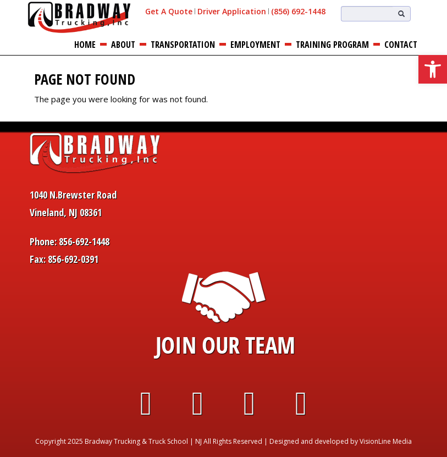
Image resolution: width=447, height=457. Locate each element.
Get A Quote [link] (168, 11)
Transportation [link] (183, 44)
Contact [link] (400, 44)
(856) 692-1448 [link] (298, 11)
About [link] (123, 44)
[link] (432, 69)
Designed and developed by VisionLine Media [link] (340, 441)
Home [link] (85, 44)
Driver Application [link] (231, 11)
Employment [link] (255, 44)
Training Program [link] (332, 44)
